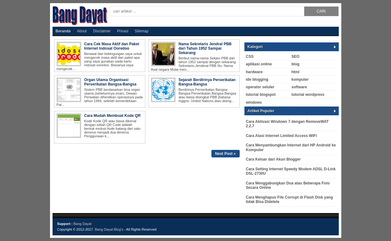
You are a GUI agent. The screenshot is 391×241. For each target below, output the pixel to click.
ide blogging (257, 79)
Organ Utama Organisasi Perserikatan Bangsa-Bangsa (110, 82)
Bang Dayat (82, 224)
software (299, 87)
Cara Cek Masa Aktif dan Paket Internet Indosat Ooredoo (111, 46)
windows (254, 102)
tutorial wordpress (308, 94)
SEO (295, 56)
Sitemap (141, 31)
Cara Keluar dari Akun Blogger (273, 159)
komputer (300, 79)
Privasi (122, 31)
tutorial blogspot (261, 94)
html (295, 72)
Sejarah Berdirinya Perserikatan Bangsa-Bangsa (207, 82)
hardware (254, 72)
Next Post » (225, 153)
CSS (250, 56)
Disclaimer (102, 31)
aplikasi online (259, 64)
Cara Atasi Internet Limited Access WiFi (281, 136)
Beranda (63, 31)
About (82, 31)
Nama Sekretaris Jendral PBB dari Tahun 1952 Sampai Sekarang (205, 48)
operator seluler (260, 87)
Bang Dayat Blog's (109, 229)
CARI (321, 11)
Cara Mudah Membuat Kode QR (112, 115)
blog (295, 64)
